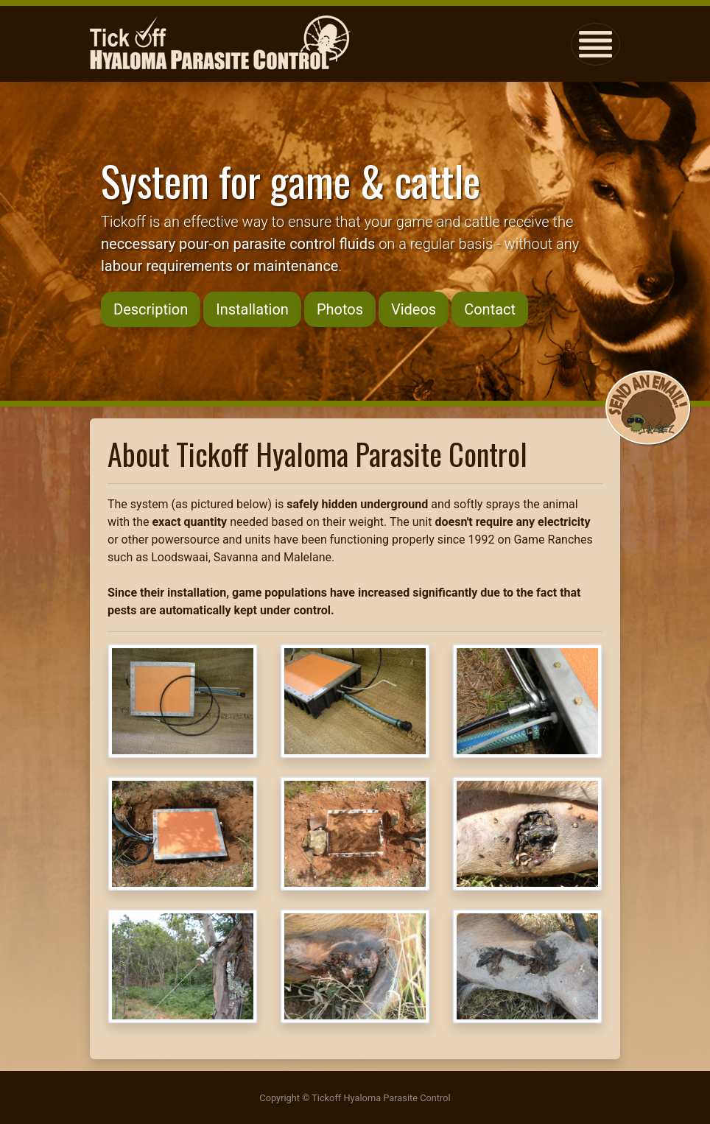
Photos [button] (340, 309)
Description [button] (150, 309)
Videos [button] (413, 309)
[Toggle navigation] (595, 44)
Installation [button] (252, 309)
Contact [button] (490, 309)
